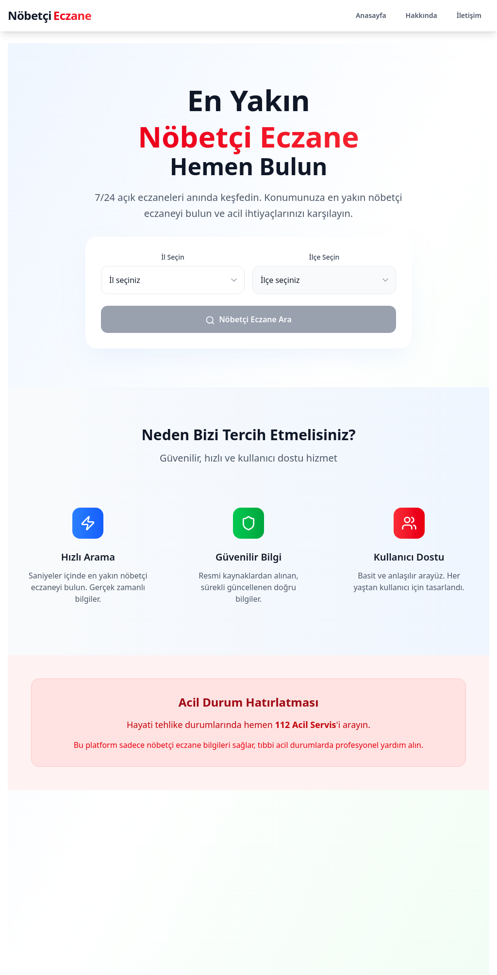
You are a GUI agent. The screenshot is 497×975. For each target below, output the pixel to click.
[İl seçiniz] (173, 280)
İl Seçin (172, 257)
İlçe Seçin (324, 257)
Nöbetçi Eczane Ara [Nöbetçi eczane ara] (248, 319)
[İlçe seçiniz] (324, 280)
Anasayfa (371, 15)
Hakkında (421, 15)
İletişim (469, 15)
